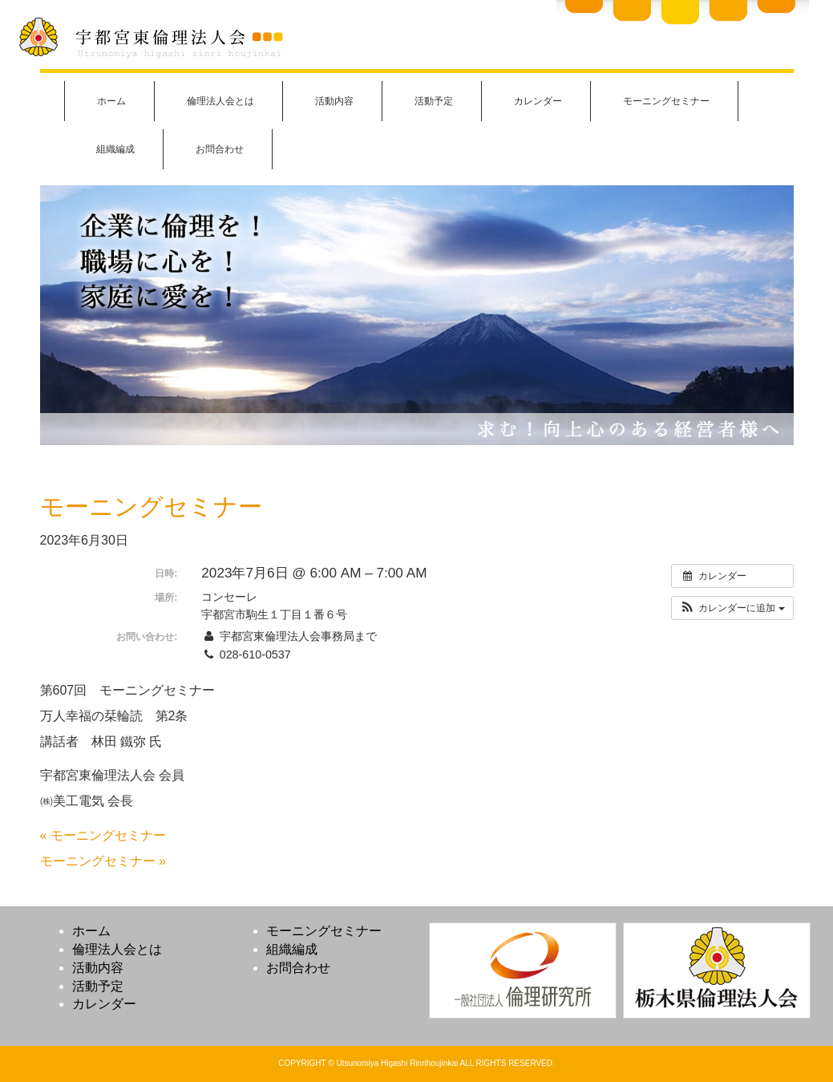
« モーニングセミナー (103, 835)
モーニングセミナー (666, 101)
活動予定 (433, 101)
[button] (732, 608)
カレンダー (538, 101)
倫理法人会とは (220, 101)
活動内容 (334, 101)
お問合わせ (220, 149)
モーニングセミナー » (103, 861)
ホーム (111, 101)
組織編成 (115, 149)
